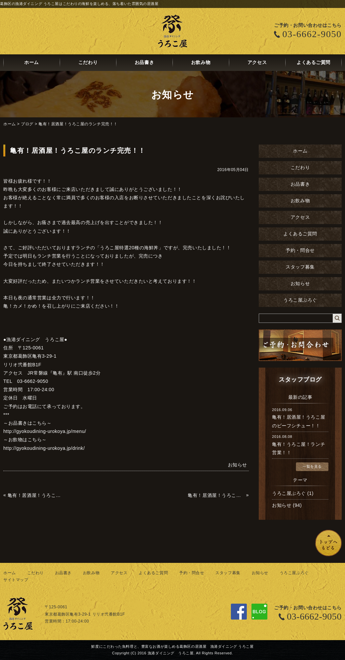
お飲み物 (200, 62)
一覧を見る (312, 466)
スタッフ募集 (300, 267)
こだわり (88, 62)
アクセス (257, 62)
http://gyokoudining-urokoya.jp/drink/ (44, 448)
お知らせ (300, 283)
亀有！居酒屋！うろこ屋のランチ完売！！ (78, 124)
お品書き (144, 62)
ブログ (27, 124)
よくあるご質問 (313, 62)
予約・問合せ (300, 250)
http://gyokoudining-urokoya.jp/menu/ (44, 431)
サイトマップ (15, 579)
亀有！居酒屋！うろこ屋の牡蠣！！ (216, 495)
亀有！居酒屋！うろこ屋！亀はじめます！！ (36, 495)
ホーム (31, 62)
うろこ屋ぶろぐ (300, 300)
